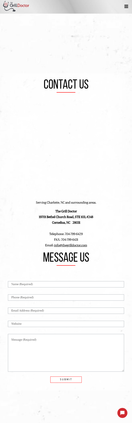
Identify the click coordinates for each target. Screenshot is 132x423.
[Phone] (66, 297)
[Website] (66, 324)
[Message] (66, 353)
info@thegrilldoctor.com (70, 245)
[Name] (66, 284)
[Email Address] (66, 311)
